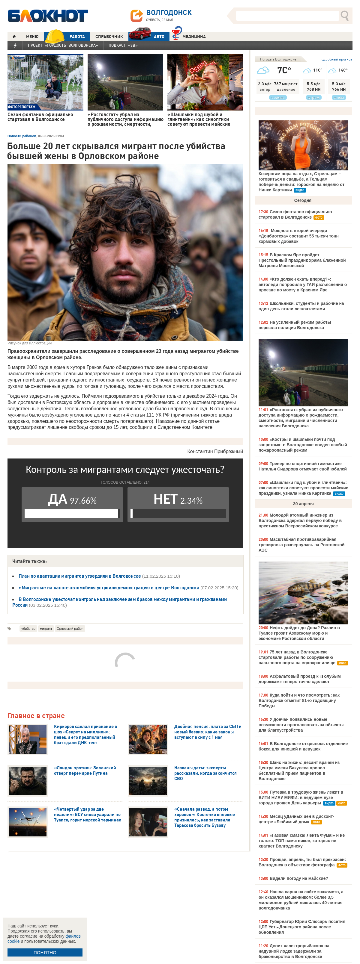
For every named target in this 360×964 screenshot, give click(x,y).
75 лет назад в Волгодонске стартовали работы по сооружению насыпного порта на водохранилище (297, 657)
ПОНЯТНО (45, 952)
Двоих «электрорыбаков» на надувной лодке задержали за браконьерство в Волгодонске (294, 951)
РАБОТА (64, 36)
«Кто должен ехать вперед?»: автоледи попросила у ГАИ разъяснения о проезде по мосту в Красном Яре (303, 284)
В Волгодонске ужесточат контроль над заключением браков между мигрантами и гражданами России (119, 602)
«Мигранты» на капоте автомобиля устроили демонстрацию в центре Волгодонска (109, 588)
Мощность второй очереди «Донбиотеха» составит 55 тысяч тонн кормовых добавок (299, 236)
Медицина (189, 36)
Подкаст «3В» (123, 45)
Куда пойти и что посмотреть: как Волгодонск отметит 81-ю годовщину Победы (299, 700)
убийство (28, 628)
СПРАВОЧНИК (109, 36)
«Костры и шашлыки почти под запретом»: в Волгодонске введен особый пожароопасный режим (303, 445)
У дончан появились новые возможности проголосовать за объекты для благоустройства (301, 725)
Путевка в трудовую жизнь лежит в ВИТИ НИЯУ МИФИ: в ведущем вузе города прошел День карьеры (301, 797)
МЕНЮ (32, 36)
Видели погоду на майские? (299, 878)
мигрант (46, 628)
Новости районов (22, 136)
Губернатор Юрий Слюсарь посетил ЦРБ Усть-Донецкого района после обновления (302, 927)
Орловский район (70, 628)
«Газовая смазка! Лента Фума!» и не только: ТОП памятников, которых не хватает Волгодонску (302, 840)
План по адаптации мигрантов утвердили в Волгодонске (80, 576)
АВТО (146, 36)
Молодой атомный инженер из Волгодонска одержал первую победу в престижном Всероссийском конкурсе (300, 520)
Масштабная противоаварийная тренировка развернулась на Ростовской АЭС (301, 545)
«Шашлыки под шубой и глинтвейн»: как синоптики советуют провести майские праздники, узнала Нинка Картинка (303, 488)
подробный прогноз (336, 59)
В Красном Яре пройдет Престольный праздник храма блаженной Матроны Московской (302, 260)
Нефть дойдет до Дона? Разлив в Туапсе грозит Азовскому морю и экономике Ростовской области (299, 633)
